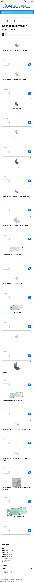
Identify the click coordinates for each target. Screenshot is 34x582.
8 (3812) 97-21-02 (8, 552)
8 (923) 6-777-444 (8, 550)
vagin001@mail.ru (8, 554)
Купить (29, 64)
